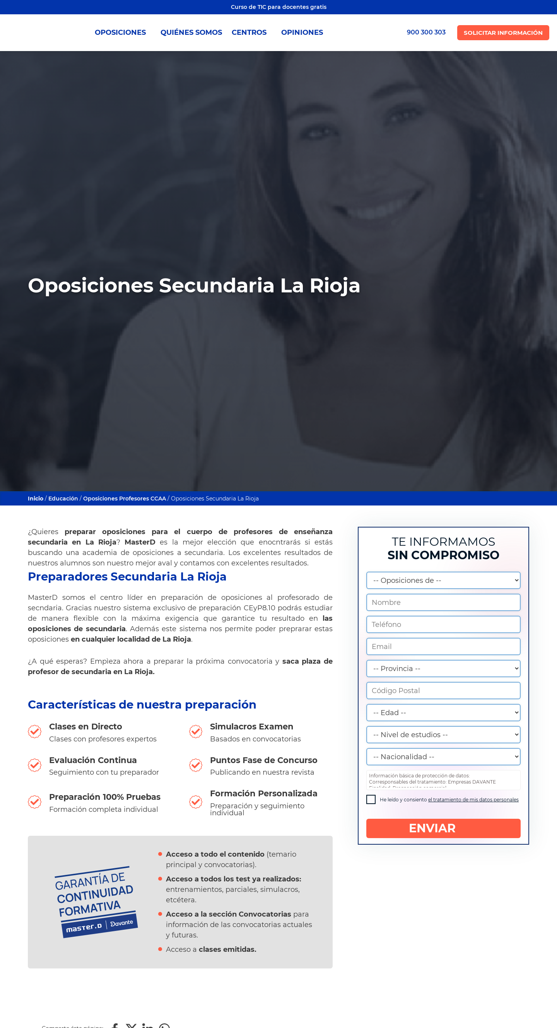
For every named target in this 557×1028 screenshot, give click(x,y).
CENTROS (252, 32)
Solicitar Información (503, 32)
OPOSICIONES (123, 32)
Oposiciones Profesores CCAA (124, 498)
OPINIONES (302, 32)
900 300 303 (426, 32)
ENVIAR (443, 828)
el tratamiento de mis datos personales (473, 800)
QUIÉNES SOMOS (191, 32)
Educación (63, 498)
